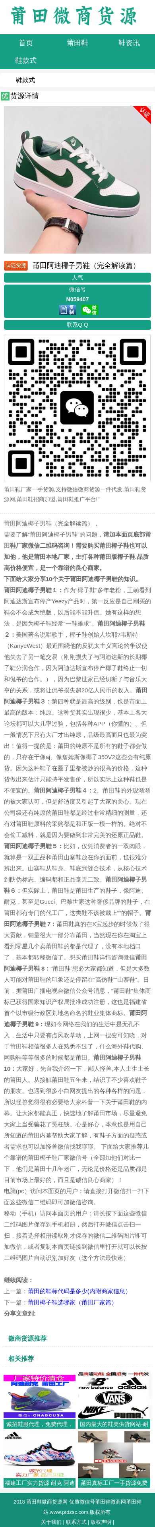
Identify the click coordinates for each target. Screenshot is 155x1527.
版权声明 (101, 1522)
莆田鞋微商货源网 (47, 1502)
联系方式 (76, 1522)
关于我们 (51, 1522)
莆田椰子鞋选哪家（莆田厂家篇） (72, 1302)
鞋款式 (25, 80)
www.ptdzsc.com (69, 1512)
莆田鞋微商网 (110, 1502)
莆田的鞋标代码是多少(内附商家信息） (79, 1291)
